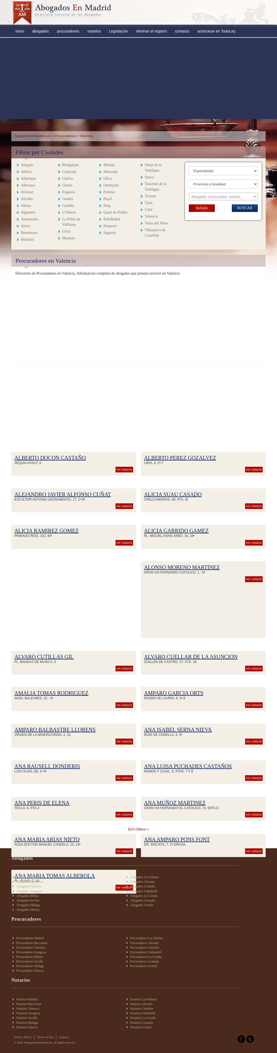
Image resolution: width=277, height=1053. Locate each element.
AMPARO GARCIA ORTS (173, 693)
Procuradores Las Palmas (146, 938)
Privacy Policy (22, 1037)
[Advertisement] (138, 78)
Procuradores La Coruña (146, 957)
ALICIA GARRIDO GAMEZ (176, 531)
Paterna (109, 192)
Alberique (28, 178)
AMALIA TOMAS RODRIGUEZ (51, 693)
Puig (106, 206)
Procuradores (65, 136)
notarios (94, 31)
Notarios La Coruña (143, 1018)
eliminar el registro (151, 31)
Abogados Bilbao (27, 896)
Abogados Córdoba (142, 886)
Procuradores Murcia (30, 971)
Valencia (151, 216)
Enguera (68, 192)
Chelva (67, 178)
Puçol (107, 199)
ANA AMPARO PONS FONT (177, 839)
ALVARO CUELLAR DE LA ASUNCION (191, 657)
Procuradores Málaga (30, 966)
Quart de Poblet (115, 212)
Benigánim (70, 165)
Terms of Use (45, 1037)
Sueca (149, 177)
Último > (142, 829)
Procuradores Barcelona (31, 943)
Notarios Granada (141, 1023)
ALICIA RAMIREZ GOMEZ (46, 531)
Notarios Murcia (27, 1027)
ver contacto (124, 469)
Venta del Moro (156, 223)
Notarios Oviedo (141, 1027)
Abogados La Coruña (144, 896)
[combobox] (223, 196)
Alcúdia (27, 199)
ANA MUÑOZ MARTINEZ (175, 803)
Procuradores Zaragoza (31, 952)
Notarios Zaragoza (28, 1013)
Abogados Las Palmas (144, 877)
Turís (149, 203)
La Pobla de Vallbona (71, 222)
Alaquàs (27, 165)
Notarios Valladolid (142, 1013)
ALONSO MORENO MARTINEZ (182, 567)
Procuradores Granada (144, 961)
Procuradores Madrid (30, 938)
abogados (40, 31)
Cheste (67, 185)
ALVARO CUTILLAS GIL (44, 657)
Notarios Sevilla (26, 1018)
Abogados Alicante (142, 882)
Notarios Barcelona (28, 1004)
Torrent (150, 196)
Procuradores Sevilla (29, 961)
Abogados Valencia (28, 886)
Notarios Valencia (27, 1008)
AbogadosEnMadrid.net (32, 136)
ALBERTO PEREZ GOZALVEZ (180, 458)
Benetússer (29, 233)
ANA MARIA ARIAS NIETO (47, 839)
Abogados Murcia (27, 910)
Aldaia (26, 206)
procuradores (68, 31)
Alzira (25, 226)
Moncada (110, 172)
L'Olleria (69, 212)
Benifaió (27, 239)
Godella (68, 206)
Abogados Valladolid (143, 891)
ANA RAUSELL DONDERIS (47, 766)
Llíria (66, 231)
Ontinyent (110, 185)
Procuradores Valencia (30, 947)
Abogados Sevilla (27, 900)
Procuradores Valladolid (145, 952)
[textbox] (223, 197)
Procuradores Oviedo (144, 966)
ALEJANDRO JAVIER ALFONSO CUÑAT (62, 494)
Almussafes (29, 219)
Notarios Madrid (27, 999)
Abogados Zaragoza (29, 891)
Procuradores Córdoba (144, 947)
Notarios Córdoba (141, 1008)
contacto (182, 31)
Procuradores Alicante (144, 943)
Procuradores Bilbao (29, 957)
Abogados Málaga (28, 905)
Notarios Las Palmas (143, 999)
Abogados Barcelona (29, 882)
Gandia (67, 199)
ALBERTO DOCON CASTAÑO (50, 458)
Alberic (26, 172)
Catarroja (69, 172)
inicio (19, 31)
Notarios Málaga (27, 1023)
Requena (110, 226)
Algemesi (28, 212)
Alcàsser (27, 192)
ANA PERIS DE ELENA (42, 803)
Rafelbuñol (111, 219)
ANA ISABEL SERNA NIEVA (178, 730)
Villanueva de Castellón (155, 232)
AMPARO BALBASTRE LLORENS (54, 730)
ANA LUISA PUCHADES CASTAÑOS (188, 766)
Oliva (107, 178)
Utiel (148, 210)
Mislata (109, 165)
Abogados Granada (142, 900)
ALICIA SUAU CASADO (173, 494)
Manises (68, 238)
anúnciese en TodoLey (216, 31)
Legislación (118, 31)
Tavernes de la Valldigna (156, 186)
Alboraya (28, 185)
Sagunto (109, 233)
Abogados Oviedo (142, 905)
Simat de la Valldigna (153, 167)
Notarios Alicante (141, 1004)
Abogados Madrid (28, 877)
